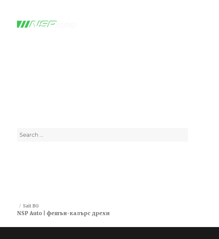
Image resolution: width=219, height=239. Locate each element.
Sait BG (31, 206)
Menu (191, 24)
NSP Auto (29, 213)
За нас (25, 169)
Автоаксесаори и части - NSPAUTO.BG (109, 79)
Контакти (30, 185)
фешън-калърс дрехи (78, 213)
